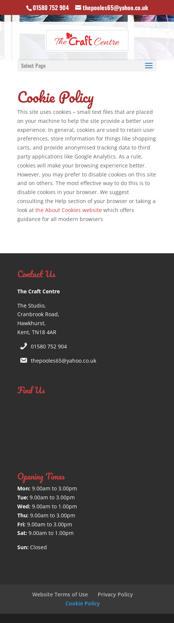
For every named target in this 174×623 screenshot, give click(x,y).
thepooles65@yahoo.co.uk (63, 360)
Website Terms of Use (60, 594)
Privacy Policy (115, 594)
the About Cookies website (68, 210)
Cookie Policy (82, 603)
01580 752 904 (49, 346)
